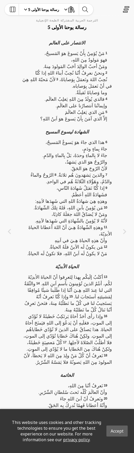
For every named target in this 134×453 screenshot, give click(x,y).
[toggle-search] (85, 9)
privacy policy (76, 440)
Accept (117, 431)
